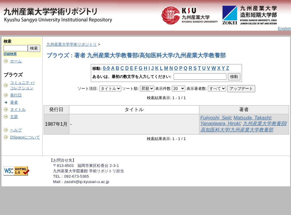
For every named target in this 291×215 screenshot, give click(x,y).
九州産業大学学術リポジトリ (71, 44)
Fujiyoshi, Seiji (215, 117)
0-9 (106, 68)
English (284, 28)
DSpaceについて (25, 137)
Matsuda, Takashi (252, 117)
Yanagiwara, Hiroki (220, 123)
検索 (7, 41)
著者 (14, 102)
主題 (14, 116)
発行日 (16, 95)
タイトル (18, 109)
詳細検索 (10, 54)
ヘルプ (16, 130)
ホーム (16, 61)
